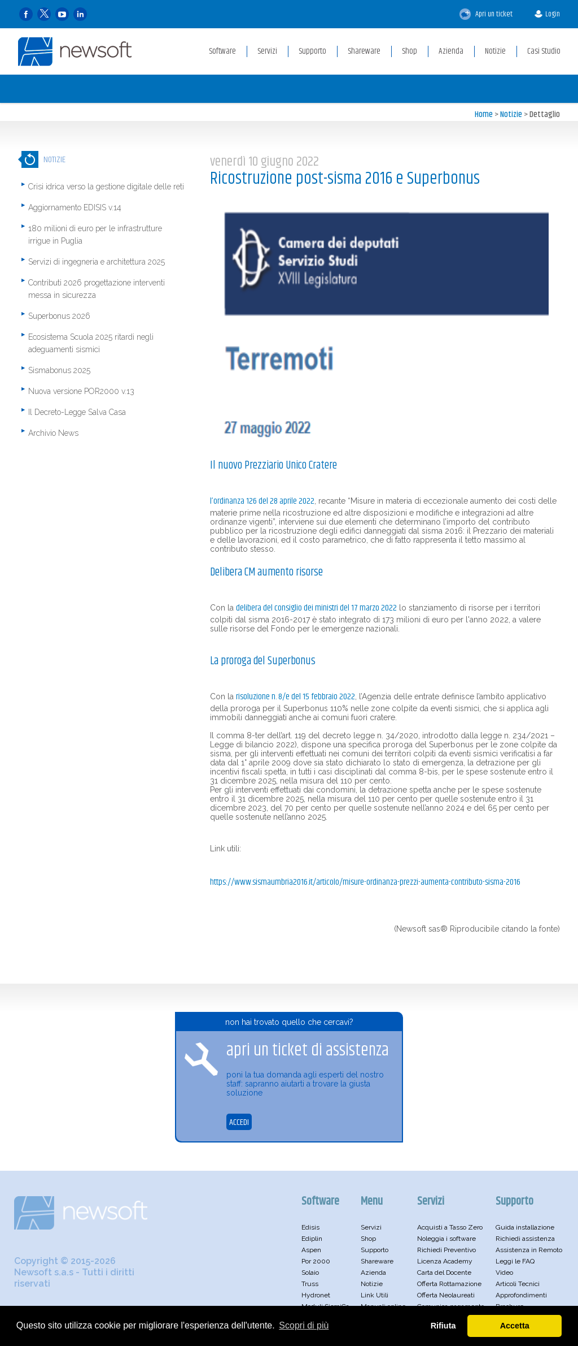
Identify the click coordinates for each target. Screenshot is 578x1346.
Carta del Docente (444, 1272)
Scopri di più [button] (304, 1325)
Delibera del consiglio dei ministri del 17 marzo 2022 (316, 608)
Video (504, 1272)
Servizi (371, 1227)
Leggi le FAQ (515, 1261)
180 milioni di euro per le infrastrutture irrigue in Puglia (95, 234)
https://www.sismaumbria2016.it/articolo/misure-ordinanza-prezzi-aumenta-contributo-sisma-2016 (365, 882)
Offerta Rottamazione (449, 1284)
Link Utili (374, 1295)
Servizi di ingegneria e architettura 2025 (96, 261)
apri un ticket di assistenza (307, 1050)
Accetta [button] (514, 1325)
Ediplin (311, 1239)
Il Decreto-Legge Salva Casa (77, 412)
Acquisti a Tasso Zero (450, 1227)
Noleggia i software (446, 1239)
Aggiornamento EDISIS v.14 (74, 207)
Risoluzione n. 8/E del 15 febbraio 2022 (295, 697)
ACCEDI (239, 1122)
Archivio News (53, 433)
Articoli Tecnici (518, 1284)
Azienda (373, 1272)
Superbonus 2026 (59, 316)
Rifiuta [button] (443, 1325)
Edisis (310, 1227)
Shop (368, 1239)
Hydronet (315, 1295)
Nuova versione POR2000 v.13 (81, 391)
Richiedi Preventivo (446, 1250)
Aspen (311, 1250)
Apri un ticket (486, 14)
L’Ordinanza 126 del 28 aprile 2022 (262, 501)
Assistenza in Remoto (529, 1250)
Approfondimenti (521, 1295)
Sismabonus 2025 (59, 370)
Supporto (374, 1250)
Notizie (511, 114)
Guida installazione (525, 1227)
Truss (309, 1284)
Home (484, 114)
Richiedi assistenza (525, 1239)
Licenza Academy (444, 1261)
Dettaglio (544, 114)
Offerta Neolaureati (446, 1295)
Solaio (310, 1272)
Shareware (377, 1261)
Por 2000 (315, 1261)
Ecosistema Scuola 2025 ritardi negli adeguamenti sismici (91, 343)
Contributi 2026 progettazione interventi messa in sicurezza (96, 289)
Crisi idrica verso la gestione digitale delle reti (106, 186)
